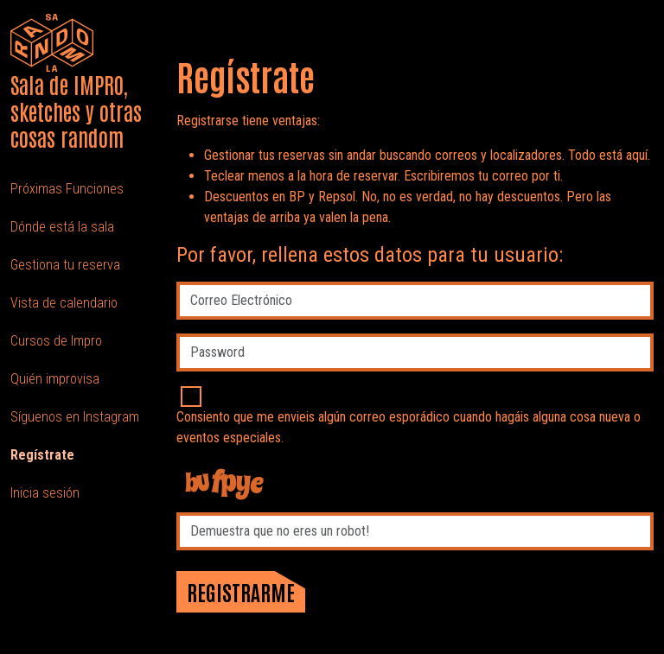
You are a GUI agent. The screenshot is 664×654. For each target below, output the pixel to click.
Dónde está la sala (62, 227)
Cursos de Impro (56, 341)
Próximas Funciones (67, 189)
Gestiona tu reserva (65, 265)
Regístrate (42, 455)
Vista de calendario (64, 303)
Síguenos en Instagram (74, 417)
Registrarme (241, 591)
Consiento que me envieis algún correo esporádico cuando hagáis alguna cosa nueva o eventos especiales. (408, 427)
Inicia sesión (45, 493)
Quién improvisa (54, 379)
